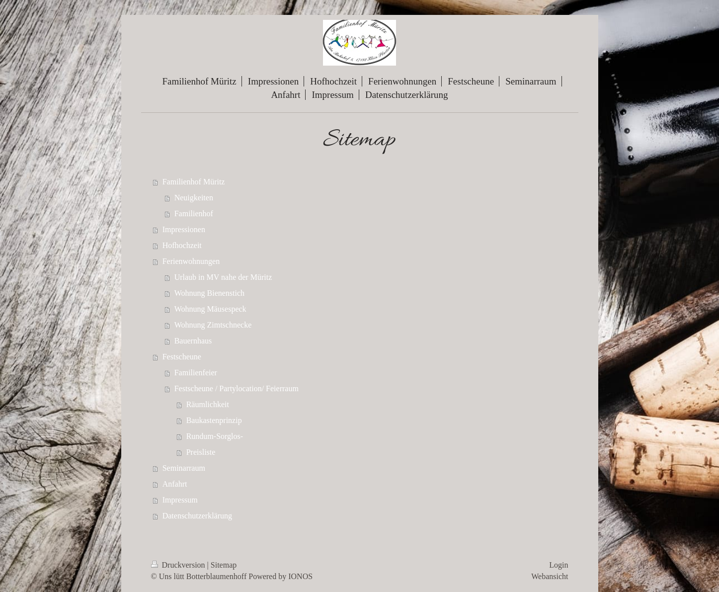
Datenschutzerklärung (197, 515)
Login (558, 565)
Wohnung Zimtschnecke (213, 325)
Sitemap (224, 565)
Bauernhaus (193, 341)
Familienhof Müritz (193, 181)
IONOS (300, 576)
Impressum (180, 500)
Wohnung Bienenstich (209, 293)
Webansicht (549, 576)
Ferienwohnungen (191, 261)
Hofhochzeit (182, 245)
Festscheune (181, 356)
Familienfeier (195, 372)
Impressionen (183, 229)
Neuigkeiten (193, 197)
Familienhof (193, 213)
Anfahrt (174, 484)
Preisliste (201, 452)
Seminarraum (183, 468)
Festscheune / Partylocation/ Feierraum (236, 388)
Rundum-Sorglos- (214, 436)
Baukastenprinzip (214, 420)
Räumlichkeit (207, 404)
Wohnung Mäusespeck (210, 309)
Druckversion (179, 565)
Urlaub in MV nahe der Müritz (223, 277)
